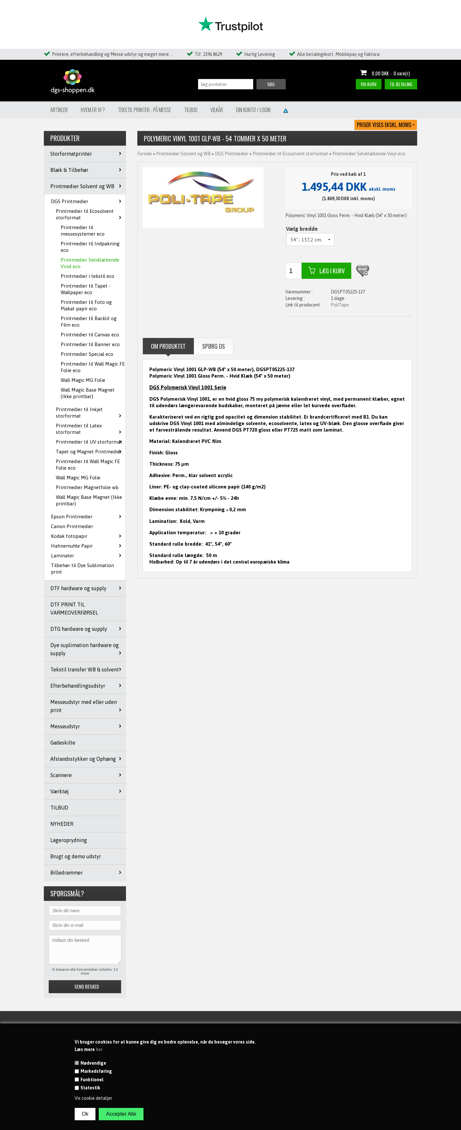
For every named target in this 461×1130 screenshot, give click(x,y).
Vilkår (216, 110)
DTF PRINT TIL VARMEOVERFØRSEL (74, 609)
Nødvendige (93, 1063)
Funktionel (92, 1079)
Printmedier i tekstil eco (87, 276)
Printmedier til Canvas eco (90, 334)
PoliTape (340, 304)
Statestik (90, 1087)
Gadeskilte (62, 743)
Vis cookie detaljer (93, 1098)
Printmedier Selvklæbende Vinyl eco (90, 263)
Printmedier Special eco (87, 354)
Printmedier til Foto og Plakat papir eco (86, 305)
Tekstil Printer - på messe (144, 110)
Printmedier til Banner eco (90, 344)
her (99, 1049)
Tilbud (190, 110)
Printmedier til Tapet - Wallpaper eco (85, 289)
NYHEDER (61, 824)
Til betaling (401, 84)
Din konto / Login (253, 110)
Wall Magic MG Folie (83, 380)
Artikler (59, 110)
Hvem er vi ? (93, 110)
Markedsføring (96, 1071)
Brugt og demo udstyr (75, 856)
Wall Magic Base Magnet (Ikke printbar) (88, 393)
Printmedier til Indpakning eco (90, 247)
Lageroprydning (68, 840)
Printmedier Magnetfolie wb (87, 487)
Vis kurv (369, 84)
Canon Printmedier (72, 526)
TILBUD (59, 808)
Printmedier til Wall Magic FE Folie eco (93, 367)
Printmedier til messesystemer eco (83, 231)
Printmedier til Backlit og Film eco (89, 322)
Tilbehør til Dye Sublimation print (82, 569)
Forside (144, 153)
